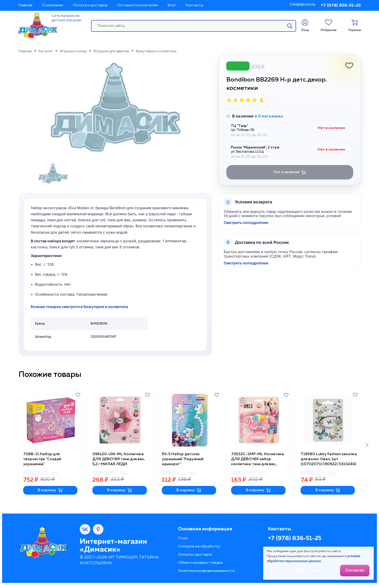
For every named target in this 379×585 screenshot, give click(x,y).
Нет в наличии (289, 172)
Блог (172, 5)
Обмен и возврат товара (200, 563)
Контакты (194, 5)
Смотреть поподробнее (246, 222)
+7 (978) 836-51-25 (341, 5)
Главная (25, 5)
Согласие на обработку (199, 546)
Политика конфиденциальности (206, 571)
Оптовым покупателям (137, 5)
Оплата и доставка (90, 5)
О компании (52, 5)
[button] (367, 445)
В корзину (50, 490)
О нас (183, 538)
